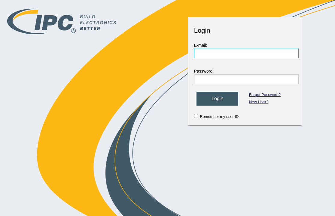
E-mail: (200, 45)
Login (217, 98)
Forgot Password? (265, 94)
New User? (258, 102)
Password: (204, 71)
